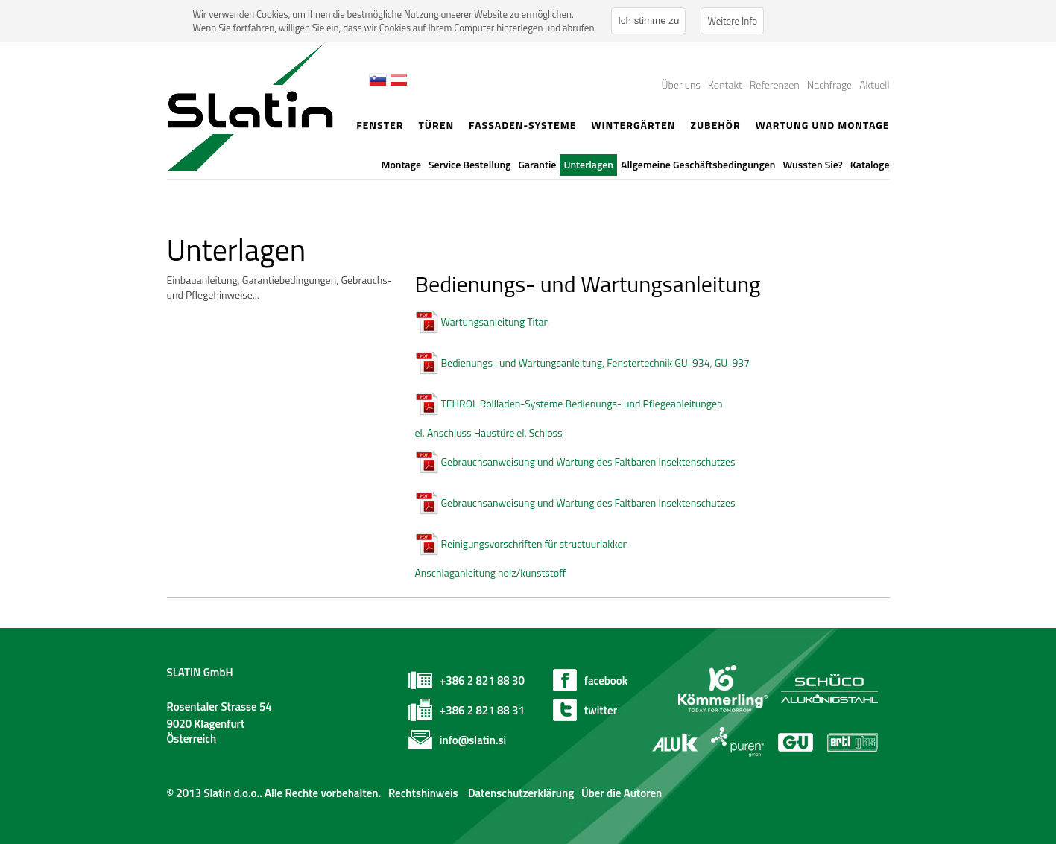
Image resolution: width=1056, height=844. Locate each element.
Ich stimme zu (648, 20)
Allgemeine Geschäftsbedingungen (698, 164)
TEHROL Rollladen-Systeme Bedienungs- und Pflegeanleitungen (582, 403)
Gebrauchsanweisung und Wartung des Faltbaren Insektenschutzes (588, 461)
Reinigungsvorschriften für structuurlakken (535, 543)
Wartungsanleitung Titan (495, 321)
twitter (600, 710)
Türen (436, 125)
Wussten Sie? (813, 164)
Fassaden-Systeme (522, 125)
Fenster (379, 125)
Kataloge (870, 164)
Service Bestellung (469, 164)
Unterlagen (588, 164)
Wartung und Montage (823, 125)
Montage (401, 164)
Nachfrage (829, 84)
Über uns (681, 84)
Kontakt (725, 84)
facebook (605, 680)
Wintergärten (633, 125)
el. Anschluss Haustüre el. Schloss (489, 432)
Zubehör (715, 125)
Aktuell (874, 84)
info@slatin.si (473, 740)
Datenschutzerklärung (520, 793)
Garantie (537, 164)
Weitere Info (732, 20)
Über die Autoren (621, 793)
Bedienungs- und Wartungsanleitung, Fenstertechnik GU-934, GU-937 (595, 362)
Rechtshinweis (423, 793)
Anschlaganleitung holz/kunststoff (490, 572)
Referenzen (775, 84)
